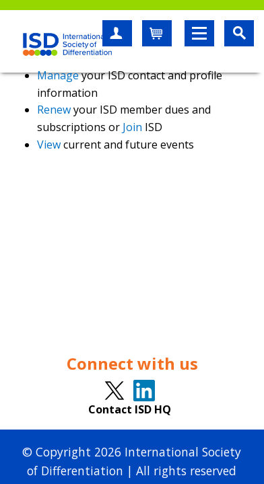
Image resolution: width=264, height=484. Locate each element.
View (49, 144)
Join (132, 127)
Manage (58, 75)
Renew (54, 109)
